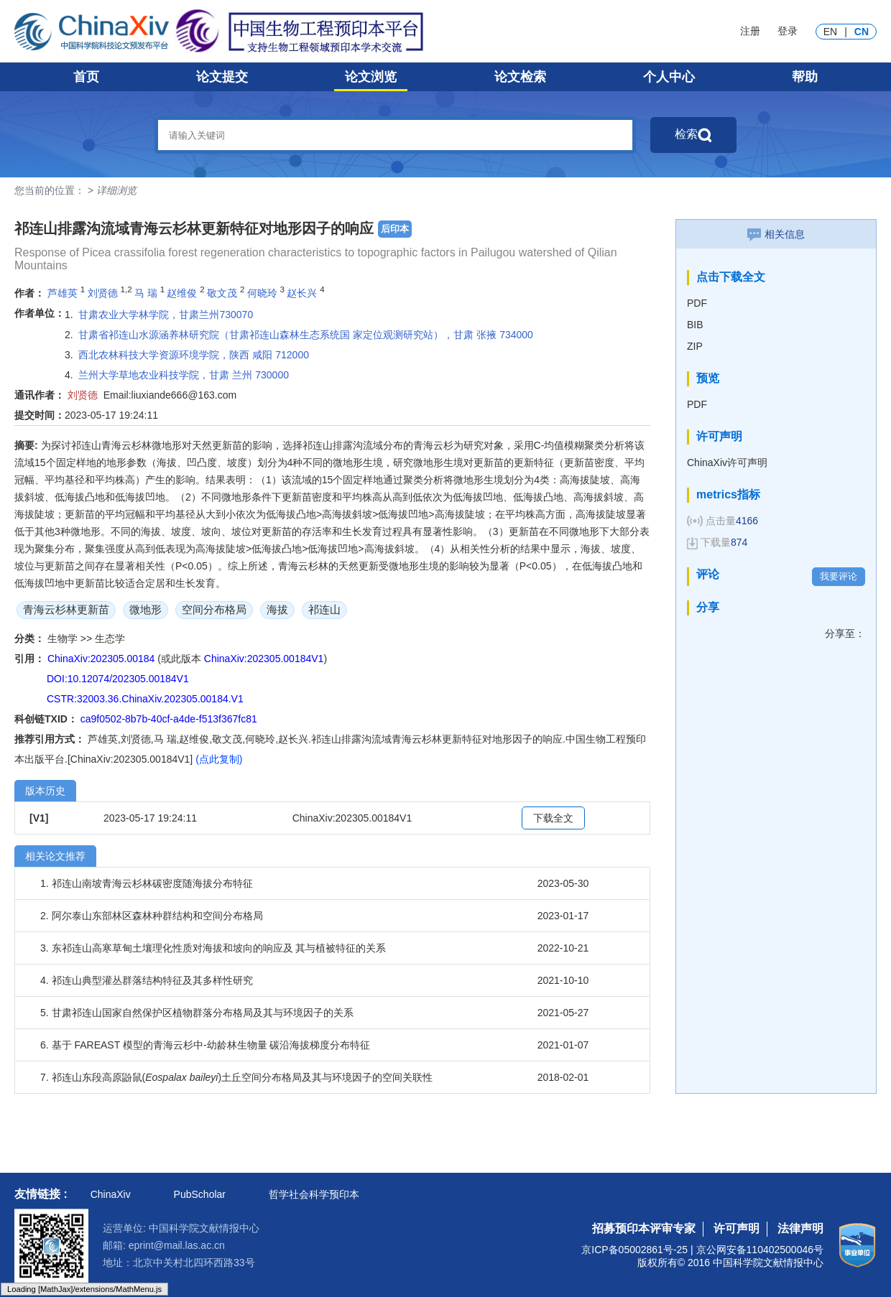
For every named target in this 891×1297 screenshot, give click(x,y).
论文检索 (520, 77)
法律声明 (800, 1228)
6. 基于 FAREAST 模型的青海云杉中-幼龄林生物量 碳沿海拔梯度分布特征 (205, 1045)
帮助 (805, 77)
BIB (695, 324)
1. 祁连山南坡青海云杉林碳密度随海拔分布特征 (146, 883)
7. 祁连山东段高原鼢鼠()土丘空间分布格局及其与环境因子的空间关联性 (236, 1077)
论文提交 (222, 77)
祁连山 (324, 609)
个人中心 (669, 77)
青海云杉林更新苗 (66, 609)
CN (861, 31)
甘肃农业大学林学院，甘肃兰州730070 (165, 314)
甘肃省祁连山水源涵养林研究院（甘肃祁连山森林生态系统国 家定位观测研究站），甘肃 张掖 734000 (305, 334)
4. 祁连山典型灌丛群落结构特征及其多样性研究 (146, 980)
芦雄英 (62, 293)
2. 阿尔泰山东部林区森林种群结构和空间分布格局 (151, 915)
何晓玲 (262, 293)
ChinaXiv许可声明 (727, 462)
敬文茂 (222, 293)
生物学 (63, 638)
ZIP (695, 346)
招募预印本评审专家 (644, 1228)
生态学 (110, 638)
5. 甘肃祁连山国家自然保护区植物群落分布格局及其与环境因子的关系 (197, 1012)
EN (830, 31)
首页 (86, 77)
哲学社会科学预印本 (314, 1194)
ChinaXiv (111, 1194)
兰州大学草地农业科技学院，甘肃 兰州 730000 (183, 375)
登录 (787, 31)
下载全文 (553, 818)
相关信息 (776, 234)
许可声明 (737, 1228)
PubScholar (200, 1194)
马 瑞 (145, 293)
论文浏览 (371, 77)
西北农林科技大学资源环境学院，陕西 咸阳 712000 (193, 355)
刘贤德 (103, 293)
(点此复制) (218, 759)
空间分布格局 (214, 609)
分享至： (845, 633)
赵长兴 (302, 293)
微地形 (145, 609)
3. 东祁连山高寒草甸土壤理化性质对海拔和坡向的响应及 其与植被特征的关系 (213, 948)
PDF (697, 303)
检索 (693, 135)
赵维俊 (182, 293)
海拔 (277, 609)
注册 (750, 31)
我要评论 (838, 576)
